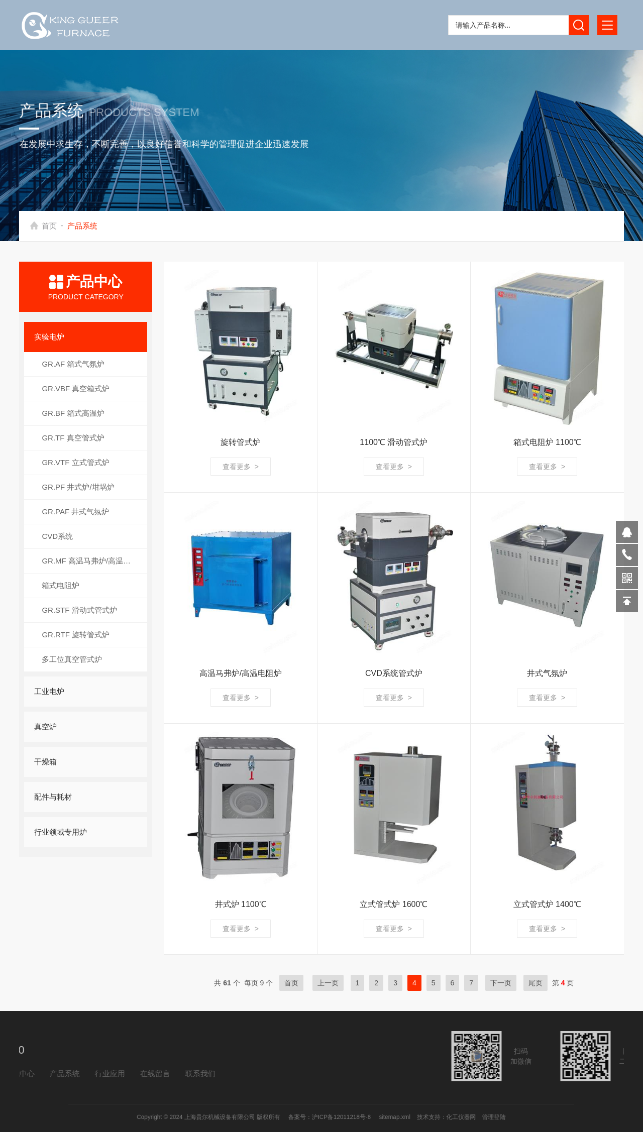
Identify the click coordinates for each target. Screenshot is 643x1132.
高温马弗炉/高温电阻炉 (240, 673)
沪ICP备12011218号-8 (334, 1117)
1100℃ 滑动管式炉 (393, 442)
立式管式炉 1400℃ (547, 904)
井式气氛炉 (547, 673)
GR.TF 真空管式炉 (73, 437)
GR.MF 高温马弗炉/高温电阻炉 (94, 560)
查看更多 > (241, 467)
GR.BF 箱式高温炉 (73, 413)
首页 (52, 225)
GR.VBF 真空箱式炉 (76, 388)
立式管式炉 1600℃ (393, 904)
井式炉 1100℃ (241, 904)
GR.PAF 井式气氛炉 (75, 511)
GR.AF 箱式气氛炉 (73, 364)
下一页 (500, 983)
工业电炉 (49, 691)
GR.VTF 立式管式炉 (75, 462)
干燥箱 (45, 761)
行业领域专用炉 (60, 832)
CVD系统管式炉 (393, 673)
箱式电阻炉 (60, 585)
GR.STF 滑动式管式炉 (79, 610)
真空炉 (45, 726)
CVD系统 (57, 536)
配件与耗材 (53, 797)
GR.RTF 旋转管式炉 (76, 634)
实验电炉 (49, 336)
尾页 (535, 983)
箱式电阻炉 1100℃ (547, 442)
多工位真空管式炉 (72, 659)
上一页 (328, 983)
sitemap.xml (365, 1117)
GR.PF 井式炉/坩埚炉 (78, 487)
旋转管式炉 (241, 442)
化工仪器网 (406, 1117)
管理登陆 (426, 1117)
